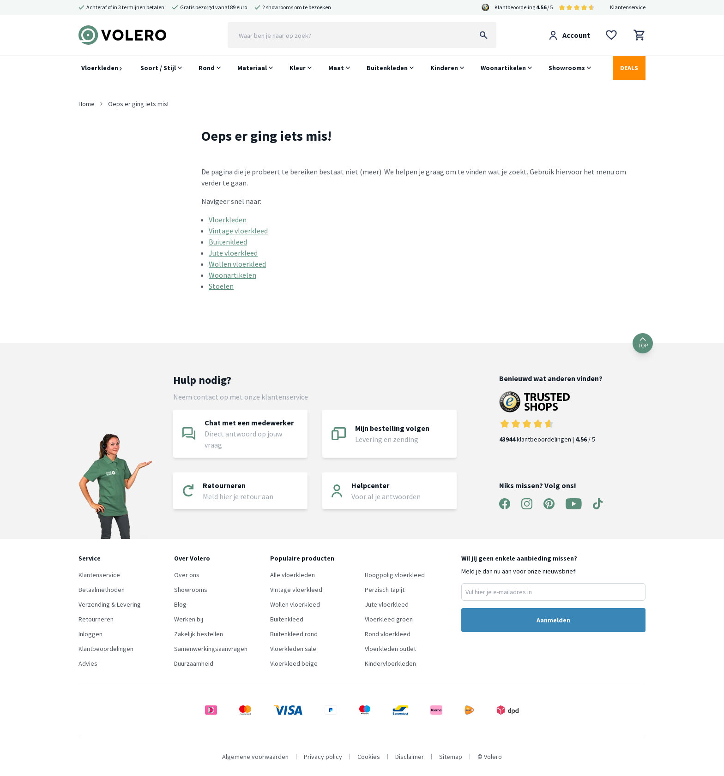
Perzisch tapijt (384, 589)
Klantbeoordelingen (105, 649)
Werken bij (188, 619)
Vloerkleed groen (389, 619)
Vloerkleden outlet (390, 649)
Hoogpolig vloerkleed (395, 575)
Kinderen (444, 68)
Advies (87, 663)
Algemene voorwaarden (255, 756)
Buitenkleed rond (294, 634)
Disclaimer (409, 756)
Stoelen (221, 286)
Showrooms (567, 68)
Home (86, 104)
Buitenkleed (228, 241)
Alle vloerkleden (292, 575)
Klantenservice (628, 7)
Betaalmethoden (101, 589)
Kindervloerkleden (390, 663)
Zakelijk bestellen (198, 634)
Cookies (368, 756)
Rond (207, 68)
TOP (643, 343)
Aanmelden (553, 620)
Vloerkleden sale (293, 649)
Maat (336, 68)
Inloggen (90, 634)
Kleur (298, 68)
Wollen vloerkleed (237, 264)
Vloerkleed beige (294, 663)
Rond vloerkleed (387, 634)
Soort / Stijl (158, 68)
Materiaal (252, 68)
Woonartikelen (503, 68)
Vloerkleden (101, 68)
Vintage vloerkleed (238, 230)
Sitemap (450, 756)
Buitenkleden (387, 68)
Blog (180, 604)
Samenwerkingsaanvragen (210, 649)
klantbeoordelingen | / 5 (551, 417)
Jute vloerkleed (233, 252)
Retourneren (96, 619)
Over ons (186, 575)
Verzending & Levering (109, 604)
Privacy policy (323, 756)
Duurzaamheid (193, 663)
